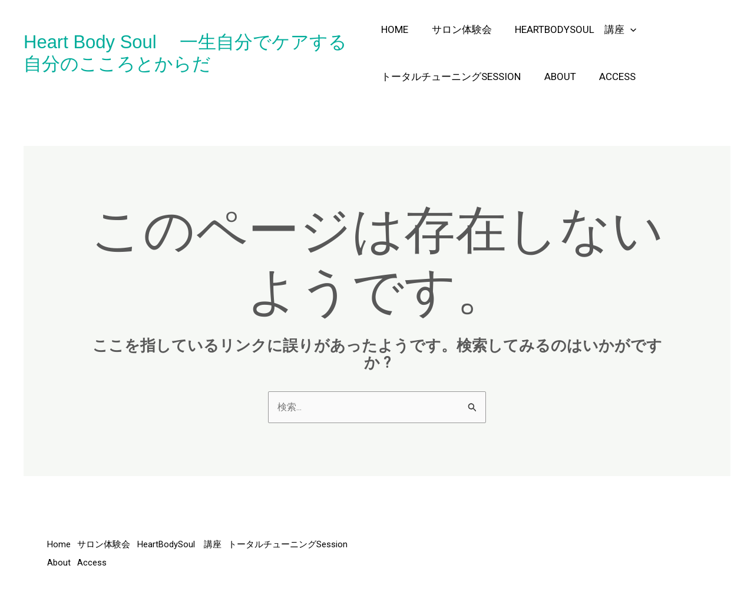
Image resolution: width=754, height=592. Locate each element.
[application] (624, 29)
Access (611, 76)
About (557, 76)
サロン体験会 (458, 29)
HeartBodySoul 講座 (569, 29)
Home (394, 29)
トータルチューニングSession (451, 76)
